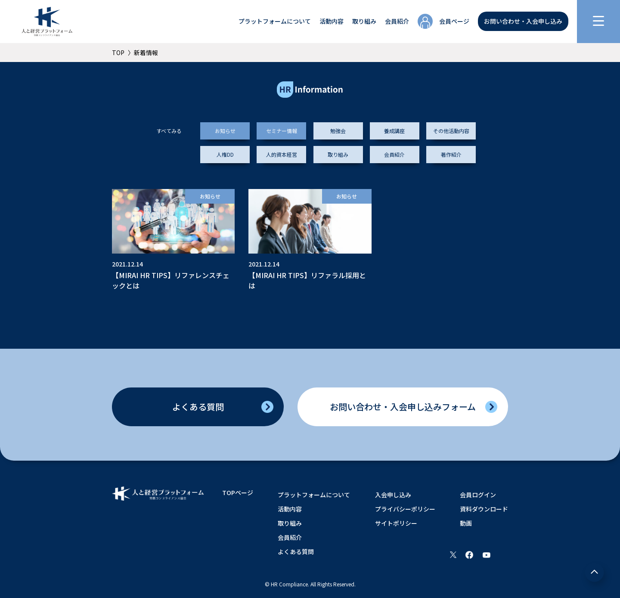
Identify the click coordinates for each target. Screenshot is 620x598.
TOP (118, 52)
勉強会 (338, 130)
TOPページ (237, 492)
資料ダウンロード (484, 509)
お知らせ (225, 130)
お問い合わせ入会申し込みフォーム (403, 406)
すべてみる (169, 130)
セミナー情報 (281, 130)
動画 (466, 523)
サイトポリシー (396, 523)
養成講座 (394, 130)
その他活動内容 (451, 130)
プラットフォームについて (275, 21)
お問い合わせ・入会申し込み (523, 21)
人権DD (225, 154)
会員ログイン (478, 494)
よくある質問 (198, 406)
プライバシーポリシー (405, 509)
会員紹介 (397, 21)
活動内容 (331, 21)
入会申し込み (393, 494)
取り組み (364, 21)
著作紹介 (451, 154)
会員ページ (454, 21)
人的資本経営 (281, 154)
